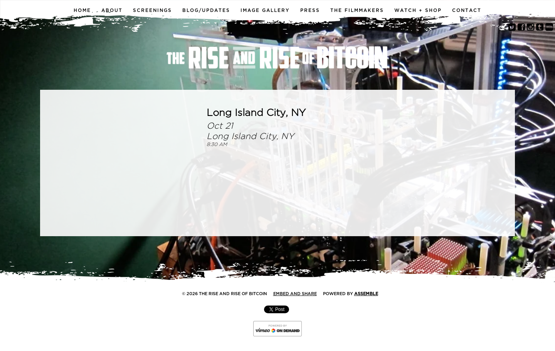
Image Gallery (265, 10)
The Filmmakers (357, 10)
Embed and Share (295, 294)
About (112, 10)
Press (310, 10)
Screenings (152, 10)
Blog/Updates (206, 10)
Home (82, 10)
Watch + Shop (418, 10)
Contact (466, 10)
